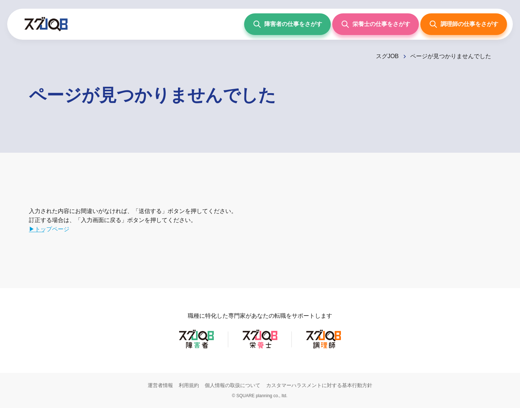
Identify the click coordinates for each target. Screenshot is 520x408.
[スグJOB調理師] (323, 348)
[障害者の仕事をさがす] (287, 24)
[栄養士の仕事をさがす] (375, 24)
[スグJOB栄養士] (260, 348)
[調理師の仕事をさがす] (463, 24)
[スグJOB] (391, 56)
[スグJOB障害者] (196, 348)
